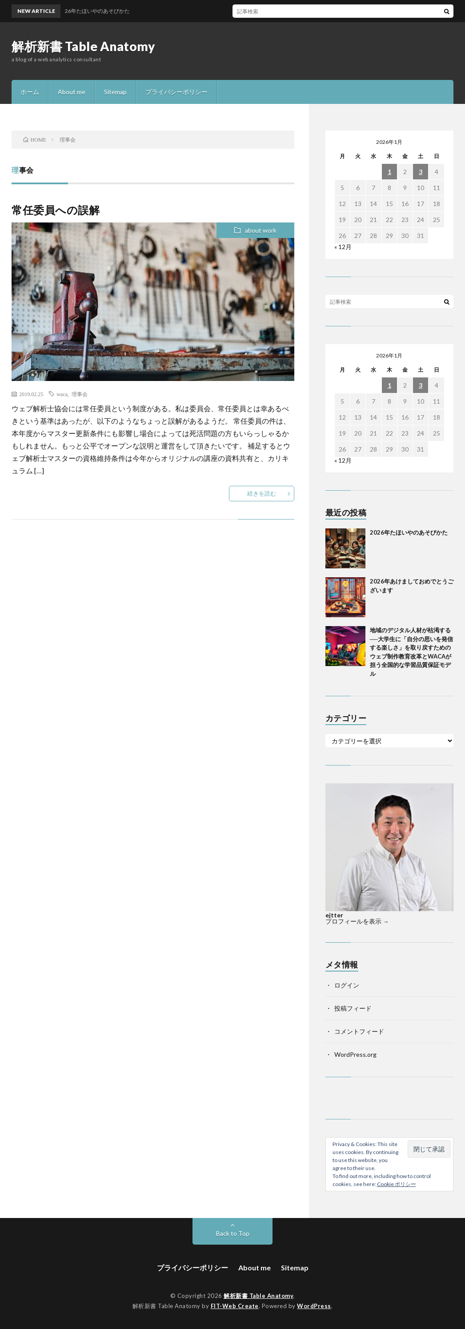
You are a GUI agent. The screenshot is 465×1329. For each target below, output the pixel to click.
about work (261, 230)
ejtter (334, 915)
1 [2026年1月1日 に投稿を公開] (389, 171)
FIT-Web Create (235, 1305)
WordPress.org (355, 1054)
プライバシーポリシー (176, 91)
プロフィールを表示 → (357, 921)
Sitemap (115, 91)
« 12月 (343, 246)
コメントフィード (359, 1031)
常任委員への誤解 (56, 209)
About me (71, 91)
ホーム (29, 91)
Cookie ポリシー (396, 1184)
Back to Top (232, 1233)
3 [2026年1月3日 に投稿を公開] (420, 171)
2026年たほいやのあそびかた (409, 532)
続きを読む (261, 493)
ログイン (346, 985)
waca (62, 394)
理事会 (80, 394)
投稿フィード (353, 1008)
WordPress (314, 1305)
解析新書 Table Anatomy (83, 46)
